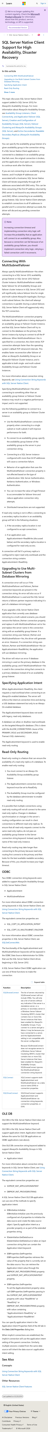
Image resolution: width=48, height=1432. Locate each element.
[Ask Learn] (38, 35)
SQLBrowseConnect (11, 992)
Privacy (16, 1421)
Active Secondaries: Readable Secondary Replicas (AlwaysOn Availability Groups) (23, 134)
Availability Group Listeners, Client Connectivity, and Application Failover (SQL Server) (21, 117)
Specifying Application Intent (15, 85)
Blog (34, 1417)
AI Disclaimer (7, 1417)
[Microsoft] (24, 3)
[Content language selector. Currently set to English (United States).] (13, 1405)
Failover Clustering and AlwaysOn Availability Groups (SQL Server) (22, 127)
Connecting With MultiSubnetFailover (19, 76)
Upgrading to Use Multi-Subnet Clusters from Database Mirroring (22, 80)
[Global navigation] (2, 3)
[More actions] (43, 35)
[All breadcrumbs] (4, 35)
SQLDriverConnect (10, 1093)
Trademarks (6, 1428)
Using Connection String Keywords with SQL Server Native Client (23, 1171)
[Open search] (37, 3)
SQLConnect (8, 1077)
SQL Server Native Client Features (20, 35)
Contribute (6, 1421)
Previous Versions (22, 1417)
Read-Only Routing (11, 88)
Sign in (43, 3)
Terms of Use (32, 1424)
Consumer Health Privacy (12, 1424)
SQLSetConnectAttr (10, 942)
